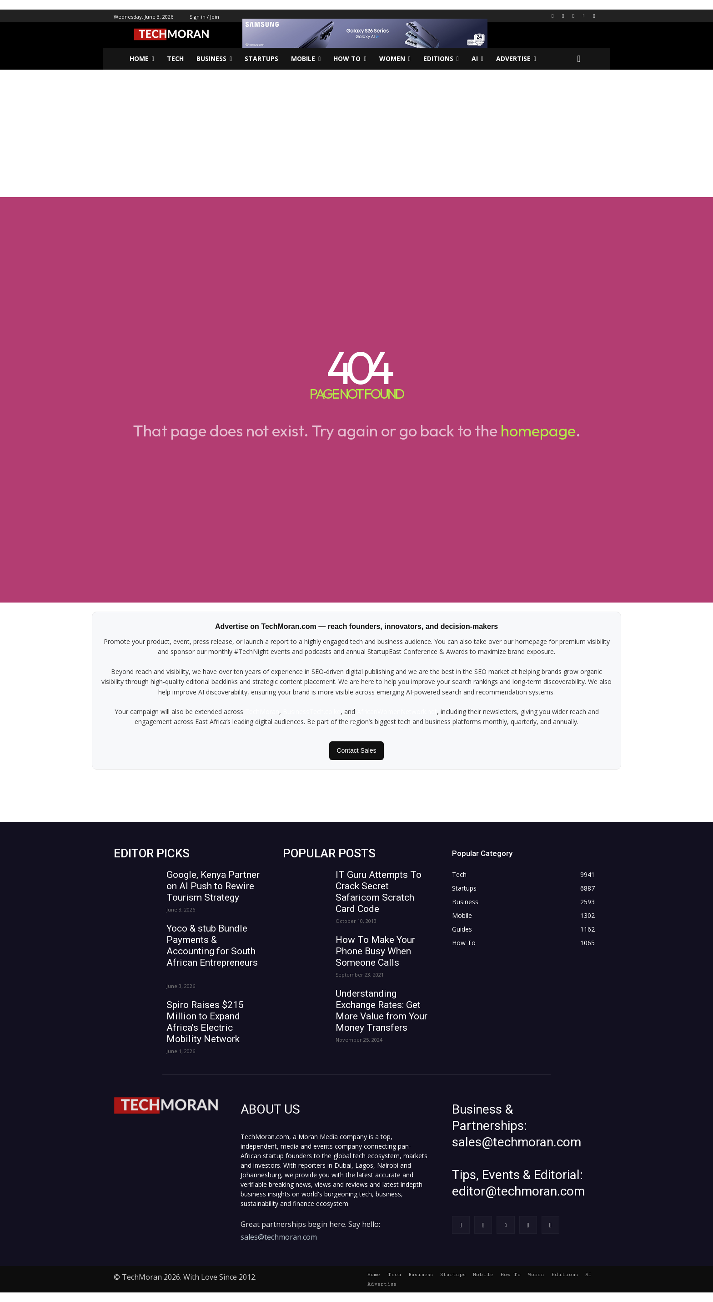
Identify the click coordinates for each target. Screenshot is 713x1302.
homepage (538, 430)
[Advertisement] (356, 133)
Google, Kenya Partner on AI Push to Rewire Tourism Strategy (213, 886)
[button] (579, 59)
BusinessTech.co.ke (312, 711)
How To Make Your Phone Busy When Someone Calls (375, 951)
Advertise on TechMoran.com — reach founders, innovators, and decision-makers (356, 626)
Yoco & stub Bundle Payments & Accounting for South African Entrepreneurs (212, 951)
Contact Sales (356, 750)
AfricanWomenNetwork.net (397, 711)
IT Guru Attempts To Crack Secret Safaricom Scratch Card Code (379, 891)
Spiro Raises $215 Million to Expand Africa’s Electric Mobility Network (205, 1021)
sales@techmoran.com (279, 1237)
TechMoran (262, 711)
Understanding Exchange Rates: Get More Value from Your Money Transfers (381, 1010)
